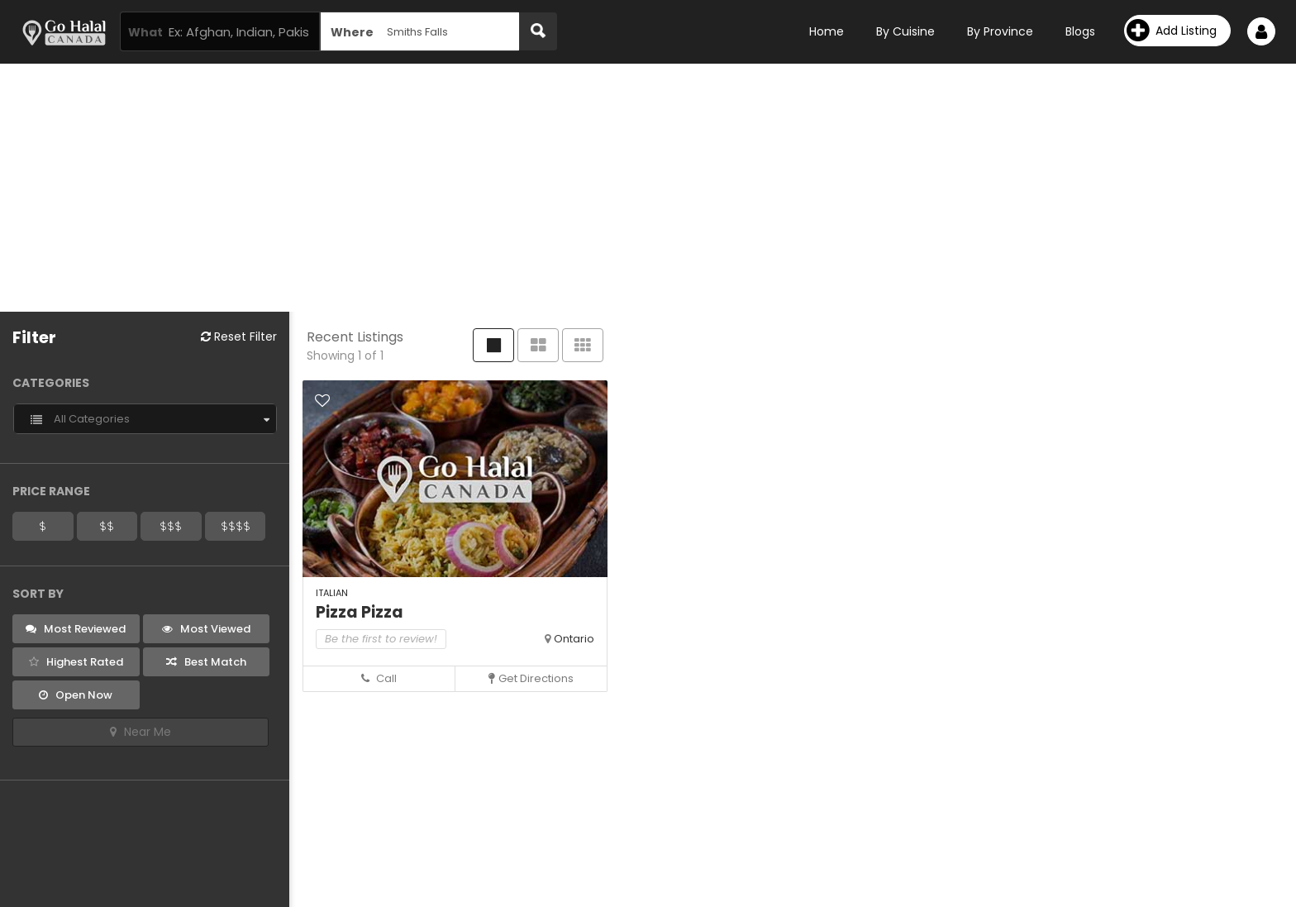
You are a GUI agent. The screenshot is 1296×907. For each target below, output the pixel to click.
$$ (106, 525)
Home (826, 31)
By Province (1000, 31)
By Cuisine (905, 31)
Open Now (75, 695)
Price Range (51, 491)
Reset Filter (239, 336)
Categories (50, 383)
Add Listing (1172, 30)
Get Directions (531, 678)
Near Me (140, 731)
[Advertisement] (648, 187)
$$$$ (235, 525)
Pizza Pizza (359, 612)
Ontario (574, 639)
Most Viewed (206, 629)
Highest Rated (76, 662)
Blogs (1080, 31)
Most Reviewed (76, 629)
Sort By (38, 593)
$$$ (171, 525)
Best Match (206, 662)
